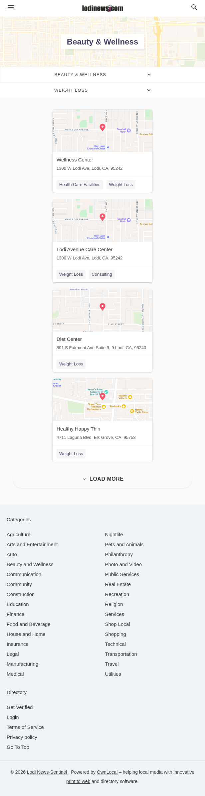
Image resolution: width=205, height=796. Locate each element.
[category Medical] (15, 674)
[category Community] (19, 584)
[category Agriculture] (19, 534)
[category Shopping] (115, 634)
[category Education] (18, 604)
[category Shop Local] (117, 624)
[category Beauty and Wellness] (30, 564)
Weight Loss (121, 184)
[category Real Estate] (118, 584)
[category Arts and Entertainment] (32, 544)
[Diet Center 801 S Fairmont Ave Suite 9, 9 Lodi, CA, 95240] (102, 321)
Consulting (102, 274)
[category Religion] (114, 604)
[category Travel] (112, 664)
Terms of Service (25, 727)
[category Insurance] (18, 644)
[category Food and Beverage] (29, 624)
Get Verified (20, 707)
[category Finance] (15, 614)
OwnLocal (107, 772)
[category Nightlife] (114, 534)
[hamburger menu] (11, 7)
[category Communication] (24, 574)
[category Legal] (13, 654)
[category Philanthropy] (119, 554)
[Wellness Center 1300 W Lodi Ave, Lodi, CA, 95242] (102, 141)
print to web (78, 781)
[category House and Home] (26, 634)
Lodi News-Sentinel (48, 772)
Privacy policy (22, 737)
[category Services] (114, 614)
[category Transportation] (121, 654)
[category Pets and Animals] (124, 544)
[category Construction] (21, 594)
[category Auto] (12, 554)
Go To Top (18, 747)
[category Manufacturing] (22, 664)
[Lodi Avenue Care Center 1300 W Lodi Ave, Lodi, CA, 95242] (102, 231)
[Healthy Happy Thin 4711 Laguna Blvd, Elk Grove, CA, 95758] (102, 411)
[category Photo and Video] (123, 564)
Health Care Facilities (80, 184)
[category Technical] (115, 644)
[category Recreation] (117, 594)
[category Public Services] (122, 574)
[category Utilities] (113, 674)
